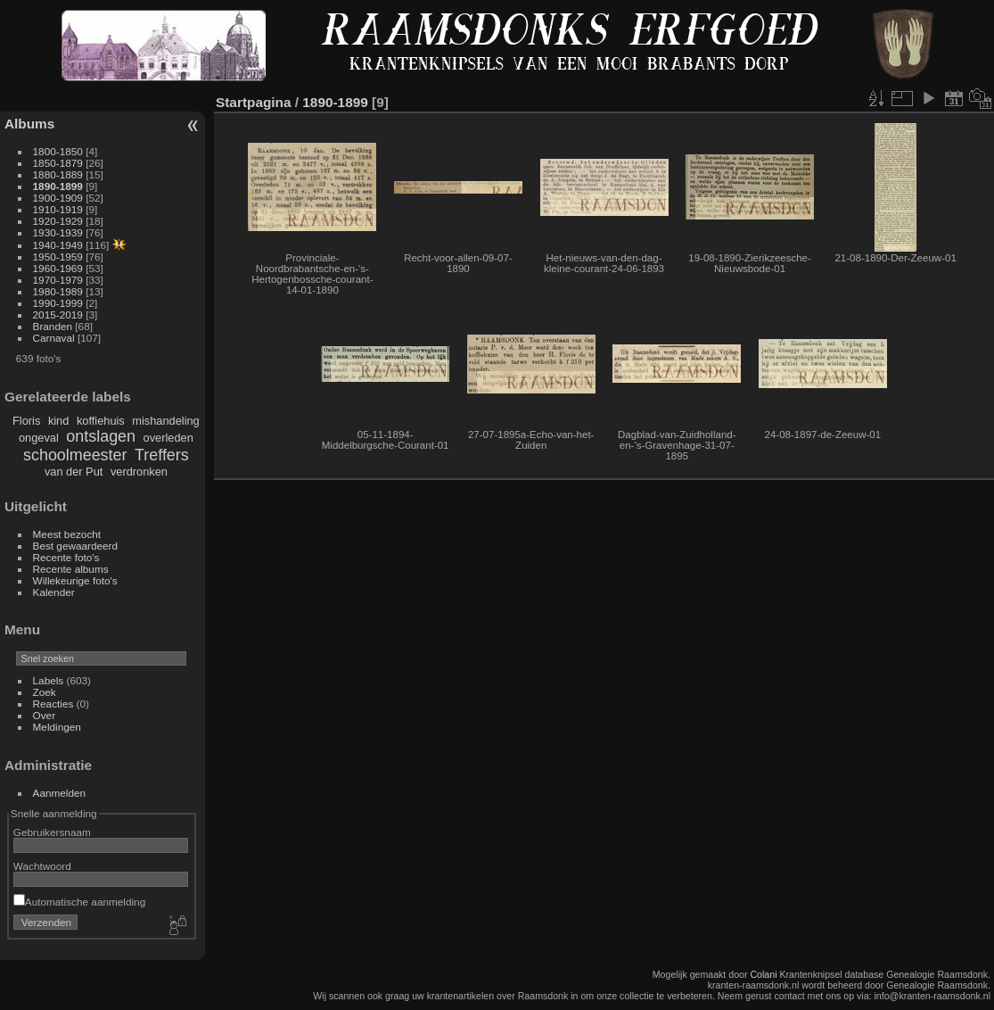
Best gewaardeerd (76, 545)
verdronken (139, 471)
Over (44, 715)
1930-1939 (58, 232)
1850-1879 (58, 163)
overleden (168, 437)
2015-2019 (58, 314)
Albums (29, 123)
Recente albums (71, 569)
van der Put (74, 471)
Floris (26, 420)
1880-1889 (58, 174)
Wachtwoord (42, 866)
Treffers (162, 455)
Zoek (44, 692)
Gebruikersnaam (52, 832)
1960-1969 (58, 268)
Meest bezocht (67, 534)
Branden (52, 326)
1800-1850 (58, 151)
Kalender (54, 592)
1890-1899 (58, 186)
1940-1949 (58, 245)
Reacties (53, 703)
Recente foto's (66, 557)
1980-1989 (58, 291)
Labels (48, 680)
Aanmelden (59, 793)
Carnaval (54, 338)
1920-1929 (58, 221)
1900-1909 (58, 197)
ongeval (39, 437)
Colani (763, 974)
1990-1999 (58, 303)
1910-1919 (58, 209)
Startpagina (254, 102)
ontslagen (101, 436)
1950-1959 (58, 256)
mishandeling (165, 420)
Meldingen (57, 727)
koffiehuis (101, 420)
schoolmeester (75, 455)
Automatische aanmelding (79, 901)
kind (58, 420)
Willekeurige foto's (75, 580)
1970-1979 (58, 280)
